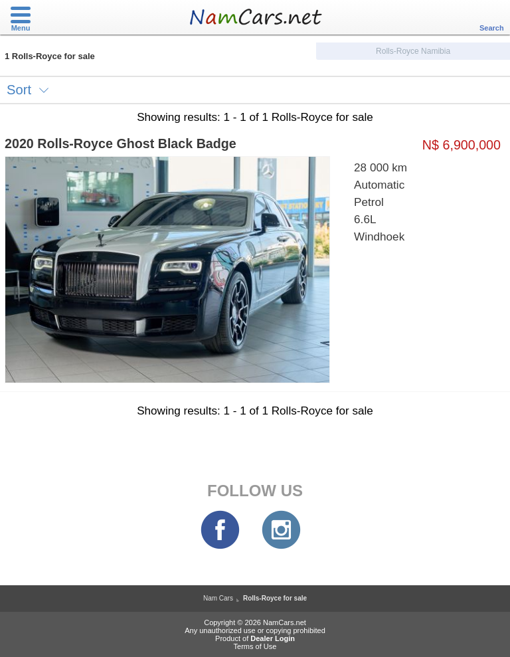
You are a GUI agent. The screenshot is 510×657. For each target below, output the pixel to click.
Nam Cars (218, 598)
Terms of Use (255, 646)
